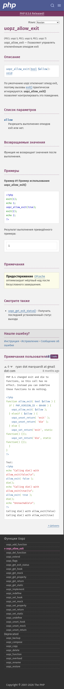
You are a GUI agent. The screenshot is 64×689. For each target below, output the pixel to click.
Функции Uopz (14, 538)
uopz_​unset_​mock (16, 625)
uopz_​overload (14, 658)
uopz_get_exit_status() (22, 310)
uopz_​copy (12, 646)
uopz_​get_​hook (14, 569)
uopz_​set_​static (14, 613)
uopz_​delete (12, 650)
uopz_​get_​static (14, 585)
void (9, 73)
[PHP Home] (9, 5)
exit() (29, 87)
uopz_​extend (13, 556)
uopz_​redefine (14, 593)
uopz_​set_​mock (14, 601)
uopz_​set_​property (16, 605)
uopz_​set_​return (15, 609)
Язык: (31, 22)
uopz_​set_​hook (14, 597)
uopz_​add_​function (16, 544)
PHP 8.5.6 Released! (32, 13)
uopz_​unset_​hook (15, 621)
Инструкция (11, 341)
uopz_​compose (14, 642)
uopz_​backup (13, 638)
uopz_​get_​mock (14, 573)
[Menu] (59, 5)
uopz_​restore (13, 666)
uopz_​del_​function (16, 552)
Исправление (30, 341)
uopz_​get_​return (15, 581)
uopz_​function (14, 654)
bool (34, 69)
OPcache (39, 276)
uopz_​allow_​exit (15, 548)
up (6, 367)
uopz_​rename (13, 662)
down (11, 367)
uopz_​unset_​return (16, 630)
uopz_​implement (15, 589)
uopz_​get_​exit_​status (17, 564)
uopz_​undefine (14, 617)
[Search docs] (52, 5)
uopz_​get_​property (16, 577)
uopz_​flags (12, 560)
